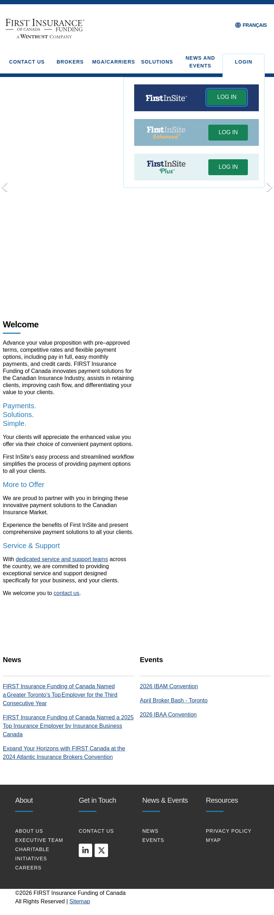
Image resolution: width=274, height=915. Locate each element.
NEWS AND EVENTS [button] (200, 62)
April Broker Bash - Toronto (174, 700)
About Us (29, 831)
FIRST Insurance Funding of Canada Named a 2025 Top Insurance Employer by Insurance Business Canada (68, 725)
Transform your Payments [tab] (127, 285)
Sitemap (80, 901)
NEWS (150, 831)
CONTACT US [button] (27, 62)
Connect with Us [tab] (137, 285)
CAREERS (28, 868)
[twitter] (101, 850)
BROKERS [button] (70, 62)
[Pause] (157, 286)
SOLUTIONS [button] (157, 62)
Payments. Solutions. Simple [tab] (117, 286)
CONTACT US (96, 831)
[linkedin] (85, 850)
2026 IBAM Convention (169, 686)
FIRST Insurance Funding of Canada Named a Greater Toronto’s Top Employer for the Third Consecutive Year (60, 694)
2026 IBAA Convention (168, 715)
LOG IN (226, 97)
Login (243, 62)
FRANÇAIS (255, 25)
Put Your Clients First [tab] (147, 285)
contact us (66, 593)
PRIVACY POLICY (228, 831)
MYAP (213, 840)
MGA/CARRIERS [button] (113, 62)
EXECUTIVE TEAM (39, 840)
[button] (227, 98)
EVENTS (153, 840)
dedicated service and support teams (62, 559)
